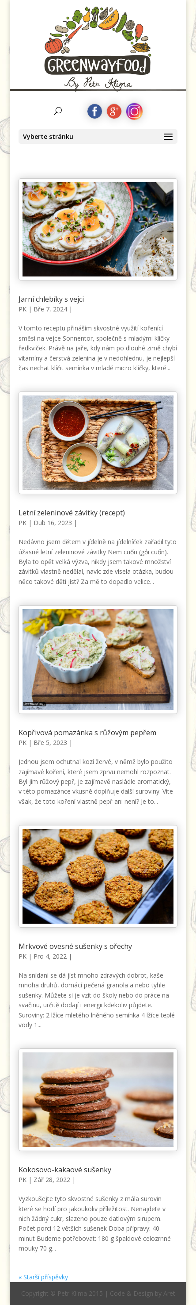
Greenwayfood (98, 34)
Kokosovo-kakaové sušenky (65, 1169)
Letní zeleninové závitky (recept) (72, 513)
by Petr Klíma (98, 65)
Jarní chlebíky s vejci (51, 299)
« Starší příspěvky (43, 1277)
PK (22, 309)
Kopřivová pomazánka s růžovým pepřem (87, 732)
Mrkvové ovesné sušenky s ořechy (75, 946)
